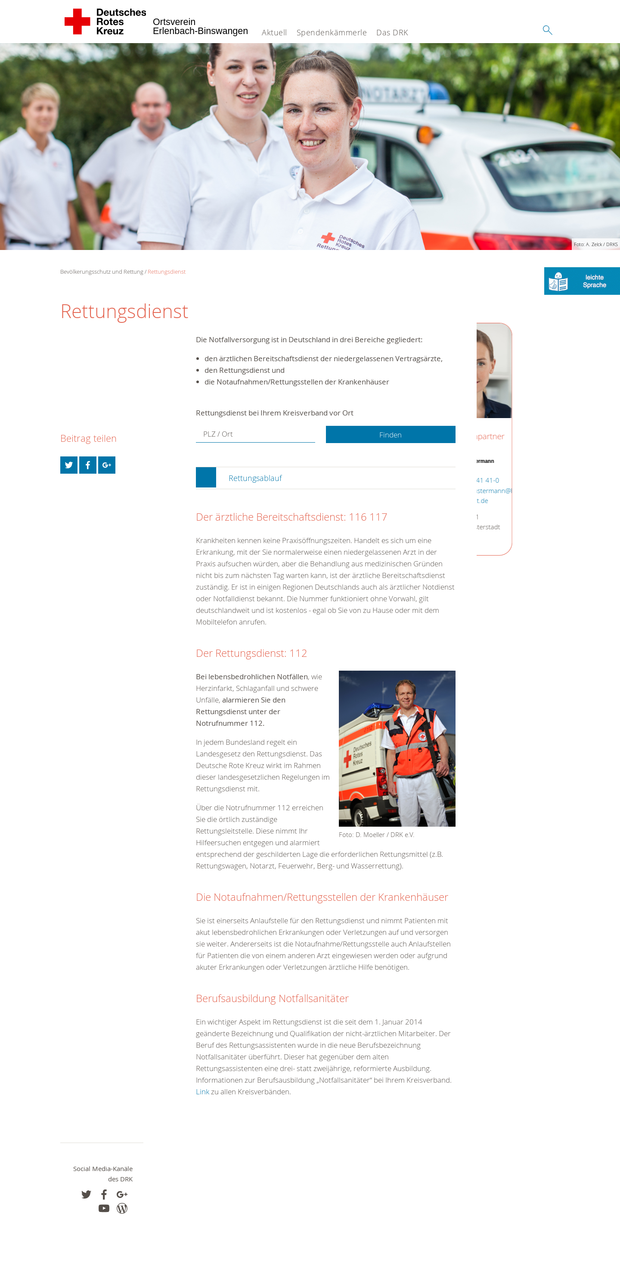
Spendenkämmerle (332, 32)
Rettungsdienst (167, 271)
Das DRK (392, 32)
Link (202, 1091)
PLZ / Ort (218, 434)
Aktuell (274, 32)
